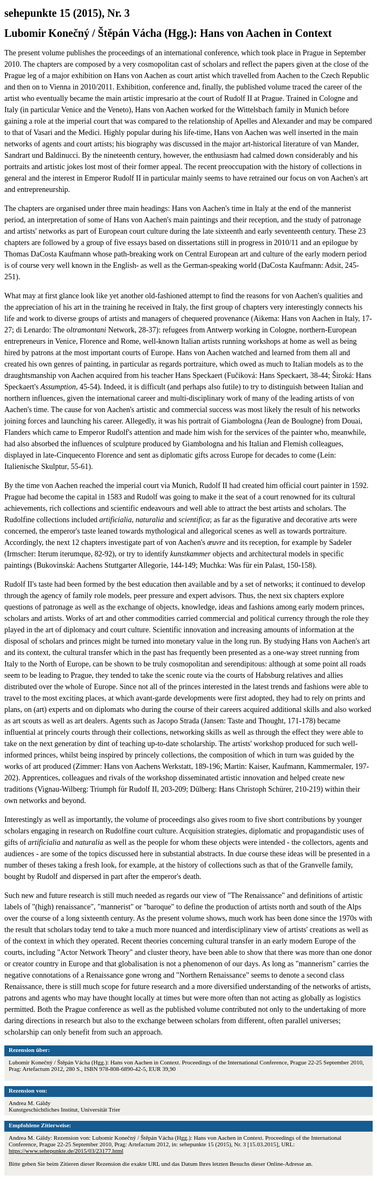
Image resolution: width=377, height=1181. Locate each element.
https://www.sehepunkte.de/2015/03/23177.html (66, 1150)
